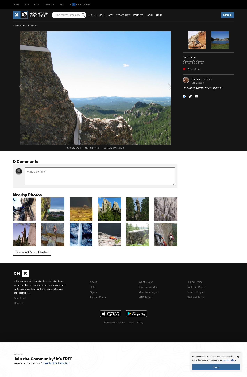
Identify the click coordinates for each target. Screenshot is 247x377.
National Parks (195, 297)
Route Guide (96, 14)
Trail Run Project (196, 286)
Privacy (140, 322)
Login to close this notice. (56, 363)
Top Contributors (148, 286)
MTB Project (145, 297)
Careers (18, 303)
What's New (123, 14)
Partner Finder (98, 297)
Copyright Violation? (114, 148)
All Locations (19, 25)
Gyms (110, 14)
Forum (149, 14)
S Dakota (32, 25)
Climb (16, 4)
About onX (20, 297)
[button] (184, 96)
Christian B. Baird (201, 78)
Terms (131, 322)
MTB (27, 4)
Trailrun (49, 4)
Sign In (227, 14)
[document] (216, 362)
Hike (36, 4)
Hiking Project (195, 281)
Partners (138, 14)
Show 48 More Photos (32, 252)
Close (216, 366)
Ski (62, 4)
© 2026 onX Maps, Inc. (114, 322)
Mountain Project (148, 292)
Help (92, 286)
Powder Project (195, 292)
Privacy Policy (229, 360)
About (93, 281)
